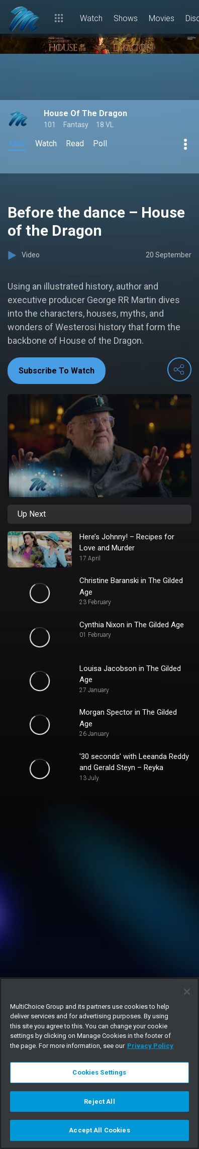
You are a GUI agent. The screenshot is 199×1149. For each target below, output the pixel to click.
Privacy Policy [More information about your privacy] (150, 1045)
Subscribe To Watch (56, 370)
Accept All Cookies (99, 1130)
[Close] (187, 992)
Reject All (99, 1101)
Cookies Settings (99, 1072)
